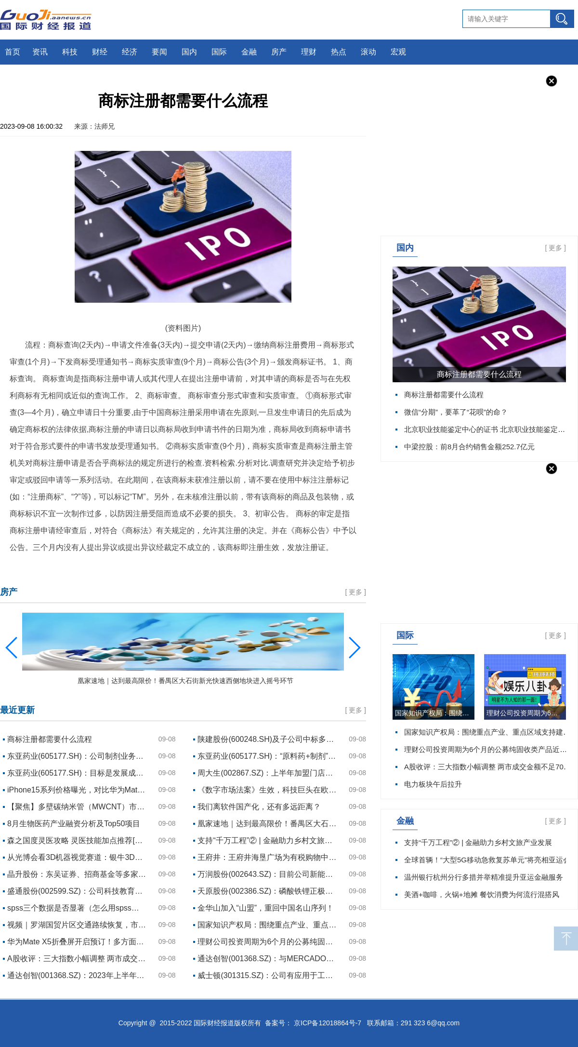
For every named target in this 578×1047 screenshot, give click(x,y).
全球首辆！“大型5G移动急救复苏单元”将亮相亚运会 (487, 860)
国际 (219, 52)
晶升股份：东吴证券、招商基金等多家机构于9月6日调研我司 (77, 874)
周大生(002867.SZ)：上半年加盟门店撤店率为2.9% (267, 773)
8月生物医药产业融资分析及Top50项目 (74, 823)
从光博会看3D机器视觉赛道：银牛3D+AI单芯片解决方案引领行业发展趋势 (77, 857)
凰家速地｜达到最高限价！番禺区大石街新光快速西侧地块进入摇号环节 (267, 823)
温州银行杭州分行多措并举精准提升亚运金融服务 (483, 877)
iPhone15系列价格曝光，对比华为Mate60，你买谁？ (77, 790)
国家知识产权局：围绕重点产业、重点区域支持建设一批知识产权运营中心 (434, 713)
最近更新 (17, 710)
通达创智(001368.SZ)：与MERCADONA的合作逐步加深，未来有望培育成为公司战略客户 (267, 958)
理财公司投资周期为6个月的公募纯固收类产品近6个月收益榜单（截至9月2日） (526, 713)
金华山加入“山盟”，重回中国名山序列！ (265, 908)
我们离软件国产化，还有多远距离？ (259, 807)
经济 (129, 52)
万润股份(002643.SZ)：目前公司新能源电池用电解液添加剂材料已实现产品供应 (267, 874)
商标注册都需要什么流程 (479, 374)
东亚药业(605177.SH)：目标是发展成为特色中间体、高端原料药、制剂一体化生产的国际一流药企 (77, 773)
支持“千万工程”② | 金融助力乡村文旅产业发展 (478, 842)
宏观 (398, 52)
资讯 (40, 52)
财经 (99, 52)
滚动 (368, 52)
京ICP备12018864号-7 (327, 1023)
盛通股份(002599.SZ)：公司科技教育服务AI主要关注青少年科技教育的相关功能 (77, 891)
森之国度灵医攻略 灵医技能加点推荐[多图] (77, 840)
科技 (70, 52)
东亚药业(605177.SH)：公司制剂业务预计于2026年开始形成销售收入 (77, 756)
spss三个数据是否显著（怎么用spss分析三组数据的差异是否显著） (77, 908)
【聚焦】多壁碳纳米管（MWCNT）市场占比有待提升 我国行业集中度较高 (77, 807)
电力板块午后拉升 (433, 784)
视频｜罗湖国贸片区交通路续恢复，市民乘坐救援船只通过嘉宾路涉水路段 (77, 925)
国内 (189, 52)
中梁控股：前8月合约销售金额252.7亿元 (469, 447)
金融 (249, 52)
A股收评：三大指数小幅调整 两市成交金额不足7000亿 (77, 958)
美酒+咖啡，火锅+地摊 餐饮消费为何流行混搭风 (481, 894)
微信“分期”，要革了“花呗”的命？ (456, 412)
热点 (338, 52)
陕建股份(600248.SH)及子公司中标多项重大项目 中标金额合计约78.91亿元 (267, 739)
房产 (279, 52)
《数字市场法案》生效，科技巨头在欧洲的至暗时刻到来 (267, 790)
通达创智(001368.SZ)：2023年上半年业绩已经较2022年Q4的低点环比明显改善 (77, 975)
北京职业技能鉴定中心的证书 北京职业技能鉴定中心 (488, 429)
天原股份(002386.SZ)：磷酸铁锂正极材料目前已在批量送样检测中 (267, 891)
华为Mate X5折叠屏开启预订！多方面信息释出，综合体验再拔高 (77, 942)
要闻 (159, 52)
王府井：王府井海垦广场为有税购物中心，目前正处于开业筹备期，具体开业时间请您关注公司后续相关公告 (267, 857)
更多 (555, 248)
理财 (308, 52)
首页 (12, 52)
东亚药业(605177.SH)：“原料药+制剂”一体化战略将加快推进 (267, 756)
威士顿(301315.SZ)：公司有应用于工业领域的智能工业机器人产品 (267, 975)
